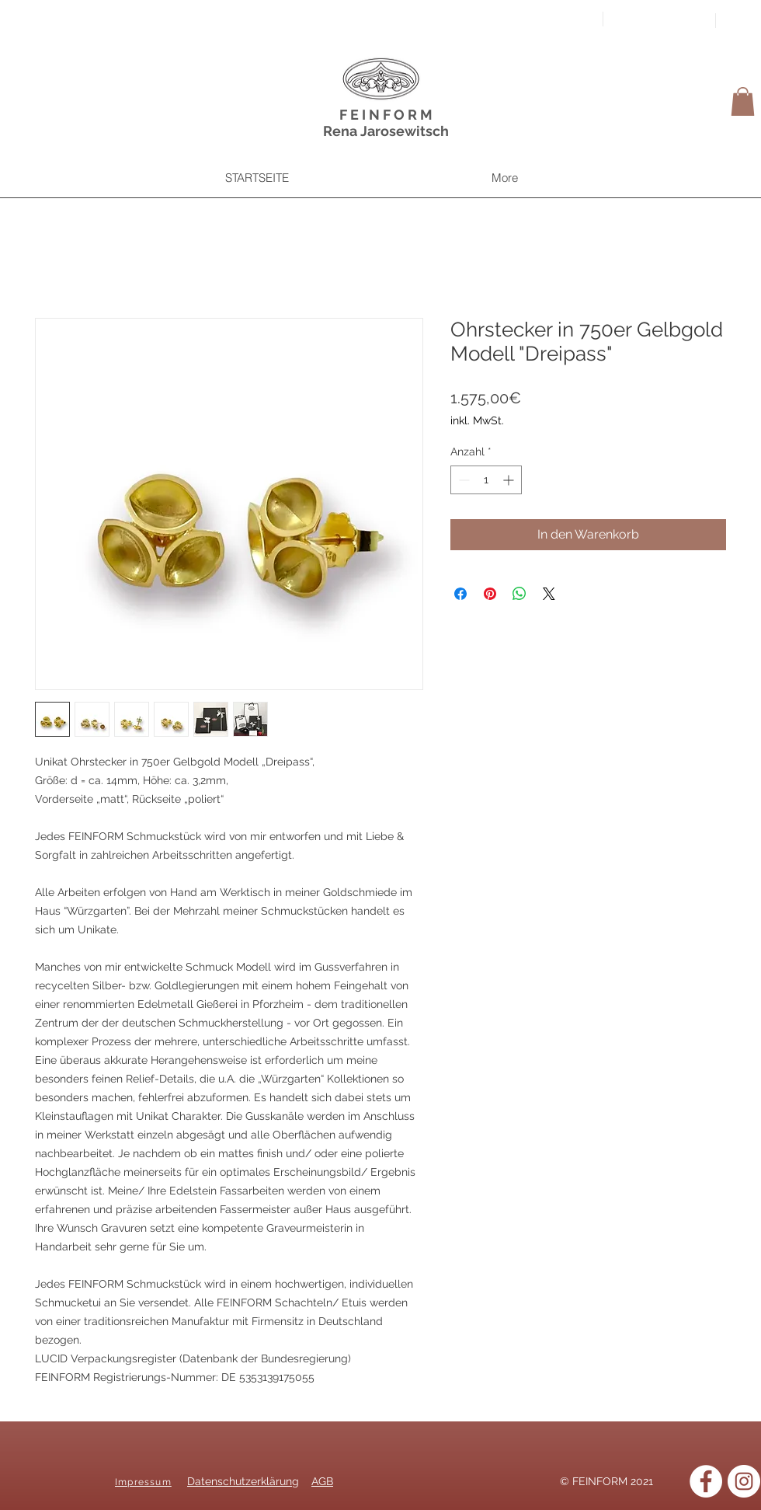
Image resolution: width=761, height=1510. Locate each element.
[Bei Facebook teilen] (460, 593)
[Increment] (509, 479)
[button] (743, 101)
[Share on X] (549, 593)
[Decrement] (462, 479)
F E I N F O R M (386, 114)
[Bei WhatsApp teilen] (519, 593)
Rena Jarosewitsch (386, 131)
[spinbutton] (486, 479)
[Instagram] (744, 1481)
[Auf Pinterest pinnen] (490, 593)
